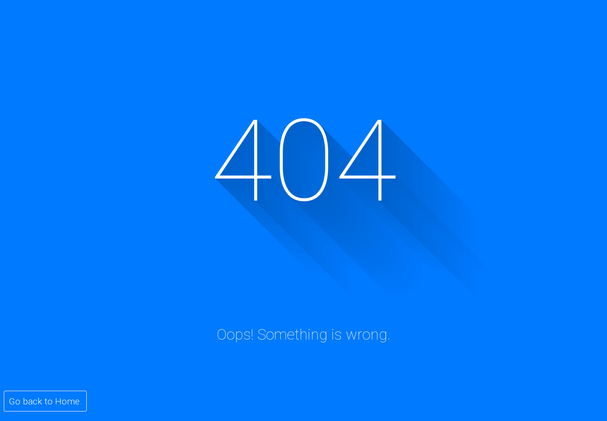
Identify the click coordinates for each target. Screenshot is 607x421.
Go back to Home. (45, 401)
